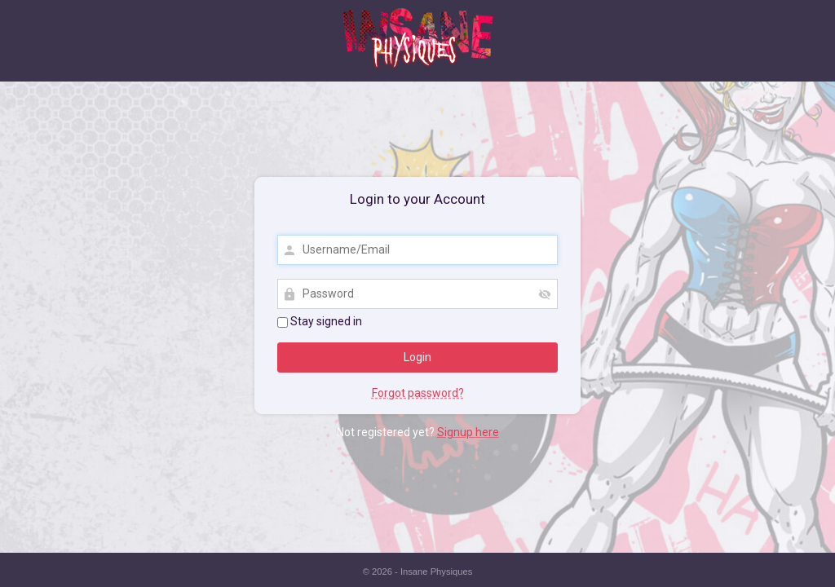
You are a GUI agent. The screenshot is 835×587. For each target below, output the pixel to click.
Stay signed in (319, 321)
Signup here (468, 432)
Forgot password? (418, 392)
